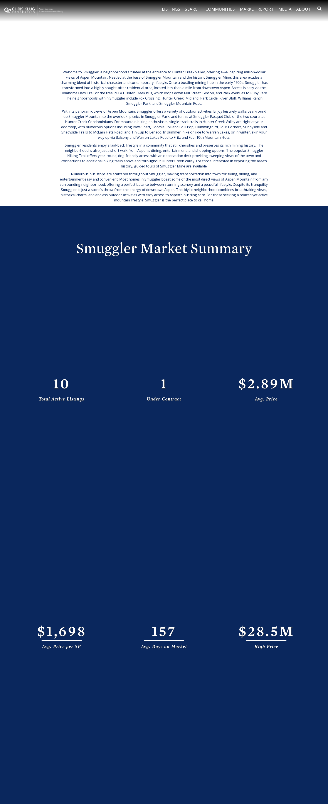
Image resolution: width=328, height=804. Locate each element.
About (303, 9)
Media (284, 9)
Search (193, 9)
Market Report (257, 9)
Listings (171, 9)
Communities (220, 9)
